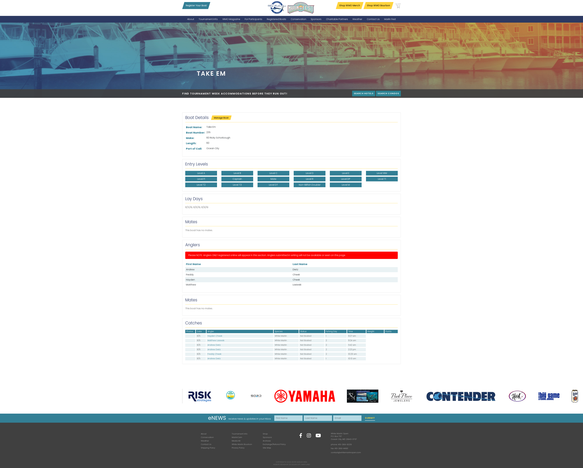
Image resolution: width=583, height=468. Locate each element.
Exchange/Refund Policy (274, 444)
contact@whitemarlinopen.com (346, 452)
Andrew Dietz (214, 345)
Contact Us (206, 444)
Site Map (267, 447)
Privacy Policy (238, 447)
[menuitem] (190, 19)
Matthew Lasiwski (216, 340)
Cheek (296, 274)
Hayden (190, 279)
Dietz (295, 269)
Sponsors (267, 437)
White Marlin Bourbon (242, 444)
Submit (370, 418)
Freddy (190, 274)
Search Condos (388, 93)
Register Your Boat (196, 5)
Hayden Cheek (215, 336)
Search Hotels (364, 93)
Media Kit (236, 440)
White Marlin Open (299, 462)
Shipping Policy (208, 447)
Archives (267, 440)
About (203, 433)
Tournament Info (239, 433)
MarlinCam (237, 437)
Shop (265, 433)
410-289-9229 (345, 444)
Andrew (190, 269)
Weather (205, 440)
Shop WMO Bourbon (378, 5)
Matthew (191, 284)
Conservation (207, 437)
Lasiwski (297, 284)
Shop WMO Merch (349, 5)
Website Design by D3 (282, 464)
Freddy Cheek (214, 354)
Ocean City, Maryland (300, 464)
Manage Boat (221, 117)
